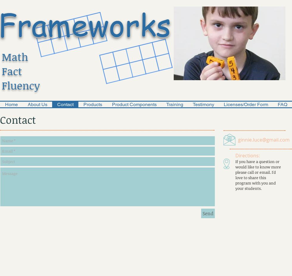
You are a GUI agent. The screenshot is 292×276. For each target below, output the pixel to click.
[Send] (208, 213)
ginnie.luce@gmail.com (264, 140)
